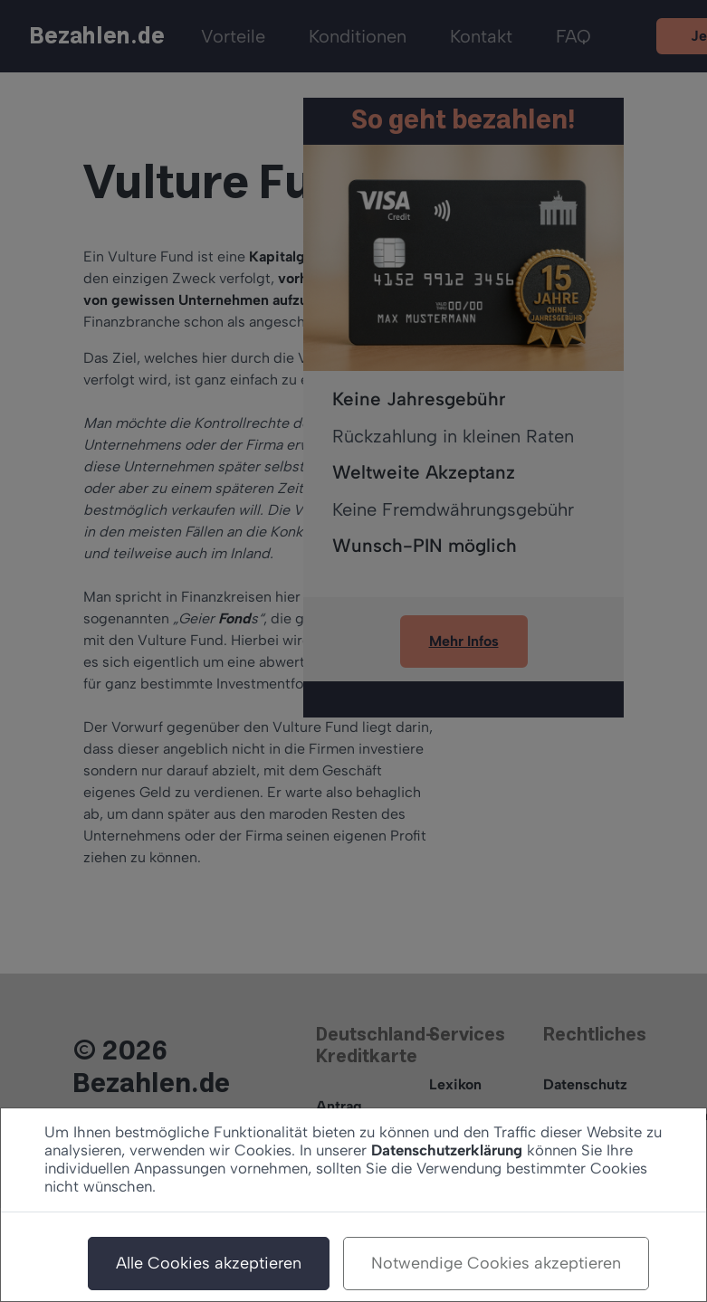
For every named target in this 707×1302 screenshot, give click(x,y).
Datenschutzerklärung (446, 1150)
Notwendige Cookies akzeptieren (496, 1263)
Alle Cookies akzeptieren (208, 1263)
